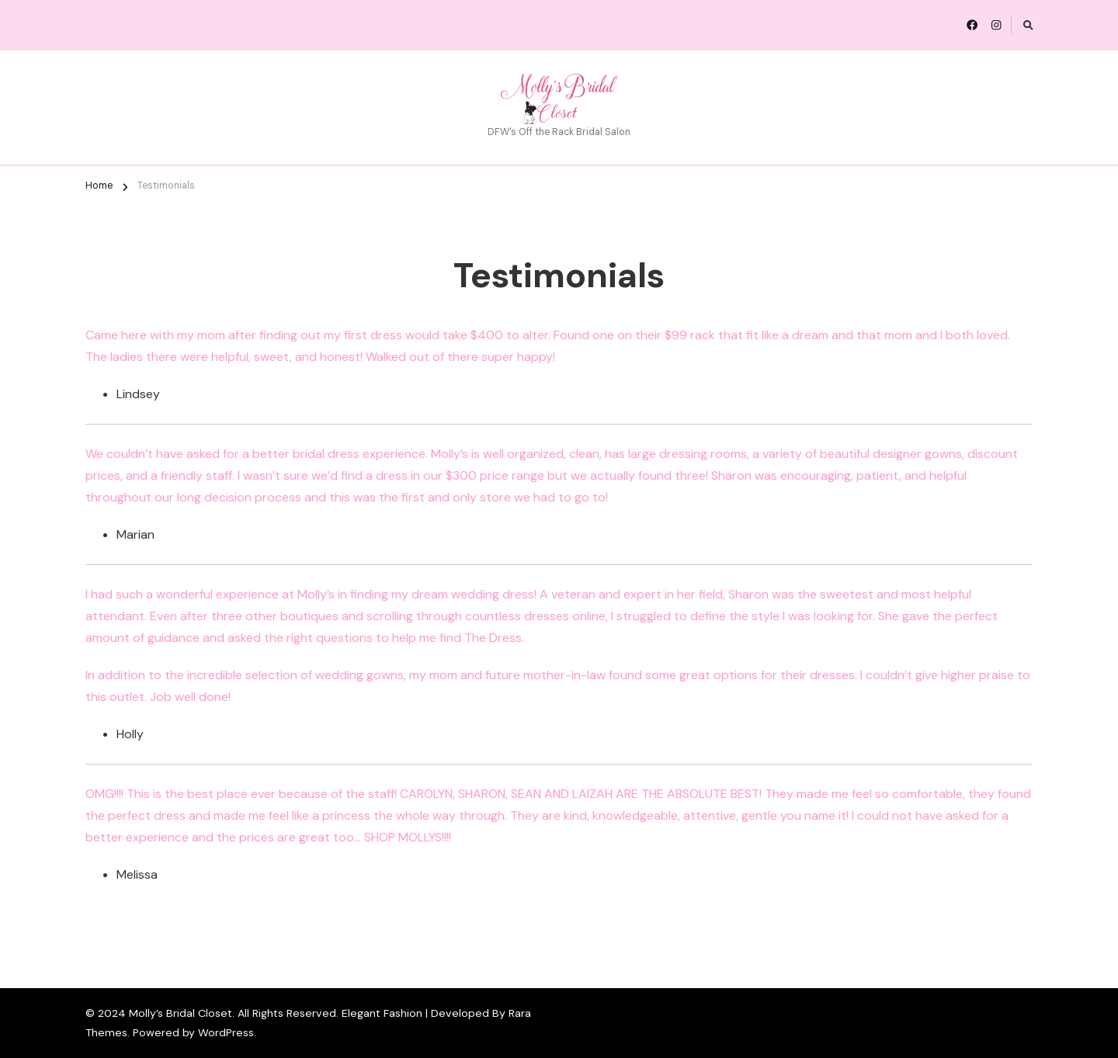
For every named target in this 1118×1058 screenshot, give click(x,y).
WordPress (226, 1032)
